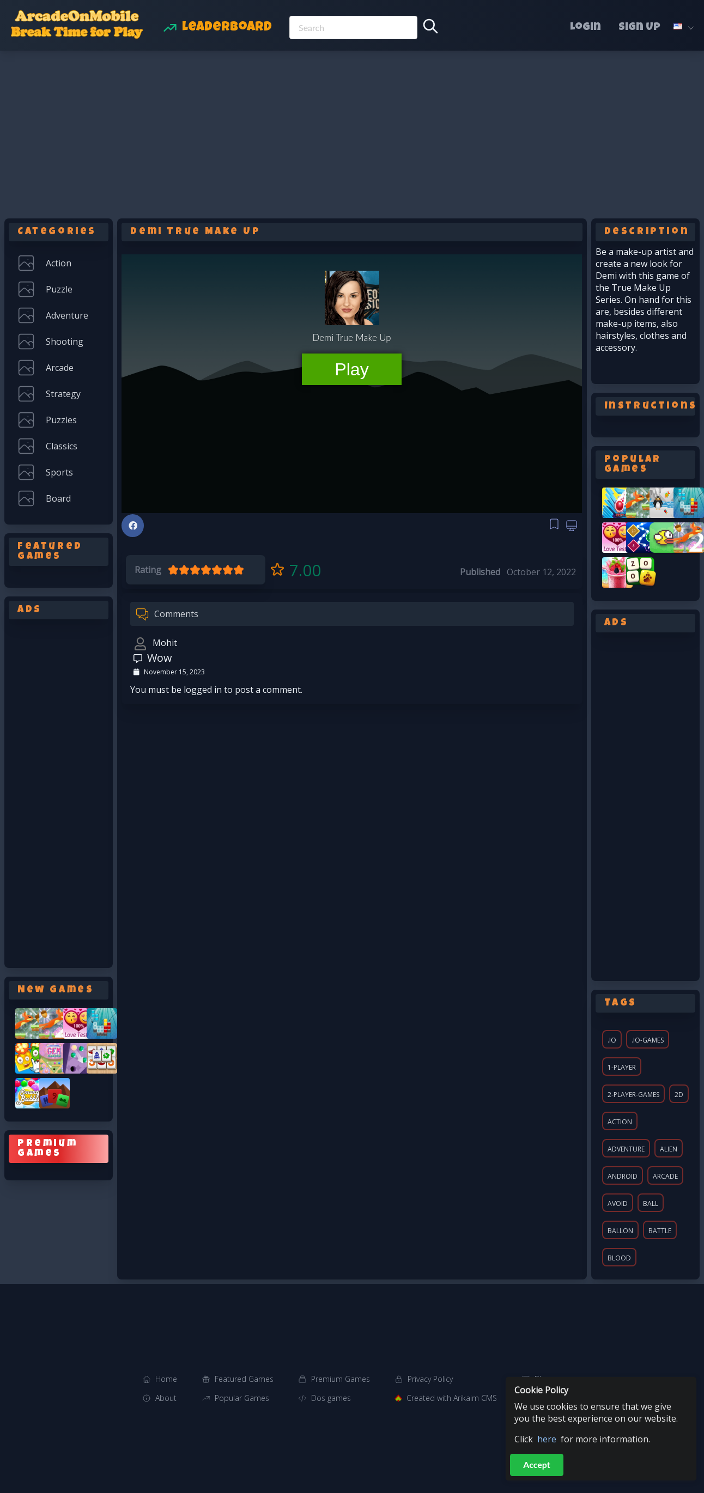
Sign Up (639, 27)
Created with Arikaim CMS (451, 1398)
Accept (536, 1464)
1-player (622, 1067)
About (166, 1398)
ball (650, 1203)
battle (659, 1230)
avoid (618, 1203)
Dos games (331, 1398)
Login (585, 27)
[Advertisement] (352, 132)
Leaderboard (227, 27)
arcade (665, 1176)
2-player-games (633, 1094)
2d (679, 1094)
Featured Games (244, 1379)
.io (612, 1040)
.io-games (648, 1040)
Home (166, 1379)
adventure (626, 1149)
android (623, 1176)
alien (668, 1149)
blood (619, 1258)
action (620, 1121)
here (546, 1439)
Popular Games (242, 1398)
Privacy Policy (430, 1379)
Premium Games (340, 1379)
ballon (620, 1230)
